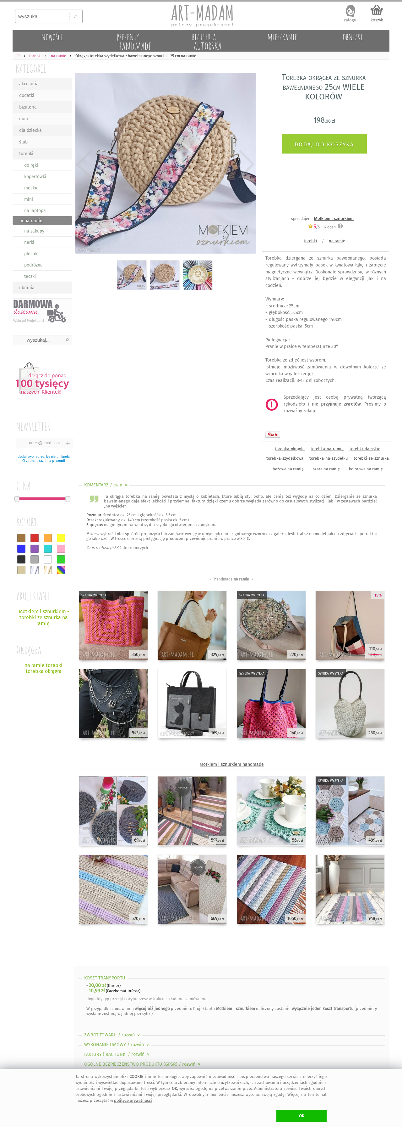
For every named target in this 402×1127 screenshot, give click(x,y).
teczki (30, 276)
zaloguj (351, 20)
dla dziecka (30, 130)
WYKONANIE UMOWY (117, 1044)
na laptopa (35, 210)
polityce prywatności (133, 1100)
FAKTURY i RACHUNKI (117, 1054)
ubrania (27, 287)
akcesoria (29, 84)
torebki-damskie (365, 448)
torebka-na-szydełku (328, 458)
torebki (26, 153)
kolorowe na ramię (366, 469)
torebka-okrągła (290, 448)
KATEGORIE (31, 68)
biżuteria (28, 107)
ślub (23, 142)
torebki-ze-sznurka (371, 458)
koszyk (377, 20)
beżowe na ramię (288, 469)
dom (23, 118)
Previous (84, 164)
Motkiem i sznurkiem (334, 218)
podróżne (33, 265)
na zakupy (34, 231)
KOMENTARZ (106, 485)
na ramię (337, 240)
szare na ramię (326, 469)
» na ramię (31, 220)
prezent (58, 461)
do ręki (31, 165)
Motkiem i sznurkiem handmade (232, 764)
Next (246, 164)
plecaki (31, 253)
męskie (31, 188)
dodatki (26, 95)
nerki (29, 242)
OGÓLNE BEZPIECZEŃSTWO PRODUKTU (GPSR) (143, 1064)
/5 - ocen (322, 227)
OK (301, 1115)
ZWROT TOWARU (112, 1035)
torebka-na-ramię (327, 448)
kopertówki (35, 176)
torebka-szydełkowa (284, 458)
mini (28, 199)
